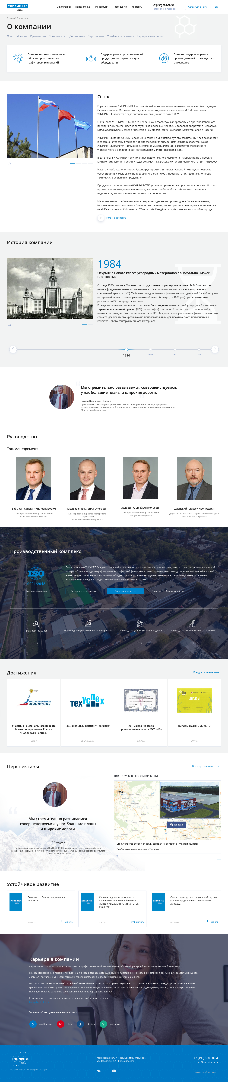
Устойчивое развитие (120, 36)
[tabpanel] (50, 126)
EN (216, 4)
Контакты (137, 4)
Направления (83, 4)
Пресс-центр (120, 4)
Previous (4, 294)
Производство (57, 36)
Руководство (38, 36)
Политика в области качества (168, 590)
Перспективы (96, 36)
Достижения (77, 36)
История (22, 36)
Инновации (101, 4)
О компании (64, 4)
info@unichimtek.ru (164, 6)
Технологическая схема (84, 590)
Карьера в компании (150, 36)
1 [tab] (72, 164)
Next (223, 294)
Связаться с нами (197, 4)
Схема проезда (126, 1060)
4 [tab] (90, 164)
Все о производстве (125, 590)
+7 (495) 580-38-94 (163, 3)
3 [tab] (84, 164)
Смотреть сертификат (36, 590)
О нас (10, 36)
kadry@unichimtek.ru (40, 1002)
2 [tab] (78, 164)
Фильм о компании (112, 218)
